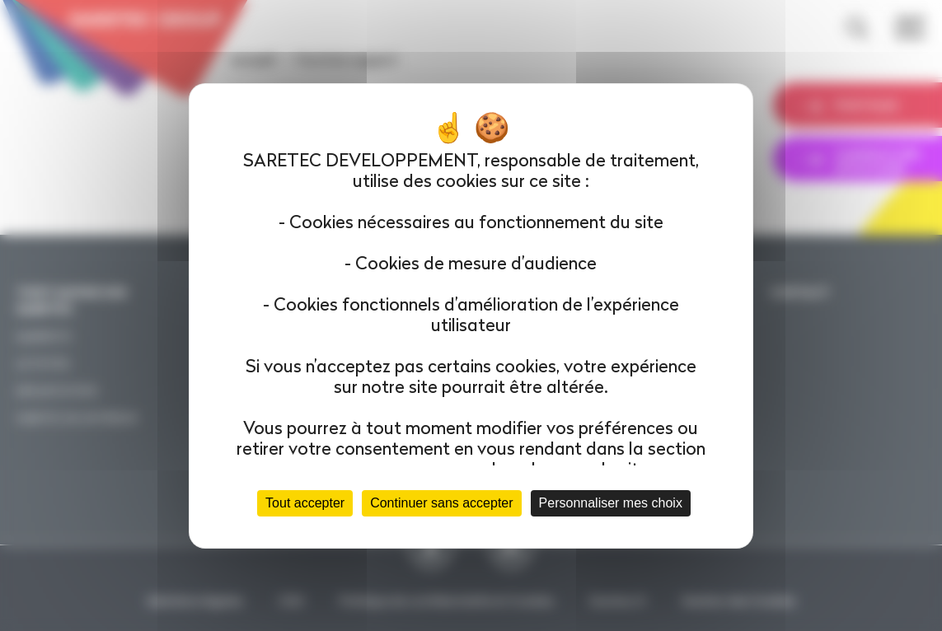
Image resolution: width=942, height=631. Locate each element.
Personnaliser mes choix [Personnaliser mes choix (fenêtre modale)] (610, 503)
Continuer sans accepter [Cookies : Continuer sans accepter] (441, 503)
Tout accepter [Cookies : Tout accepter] (304, 503)
